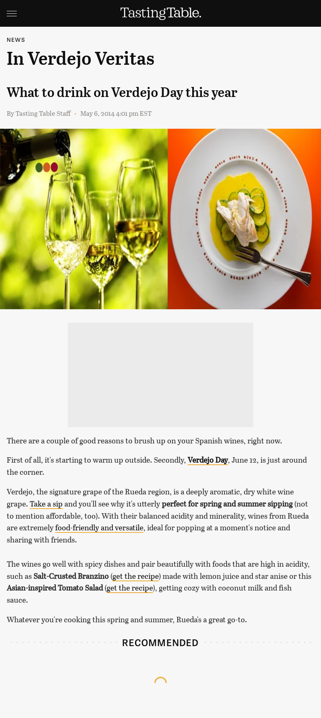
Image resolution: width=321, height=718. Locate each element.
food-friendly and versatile (99, 527)
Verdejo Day (208, 459)
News (16, 39)
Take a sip (46, 503)
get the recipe (135, 575)
